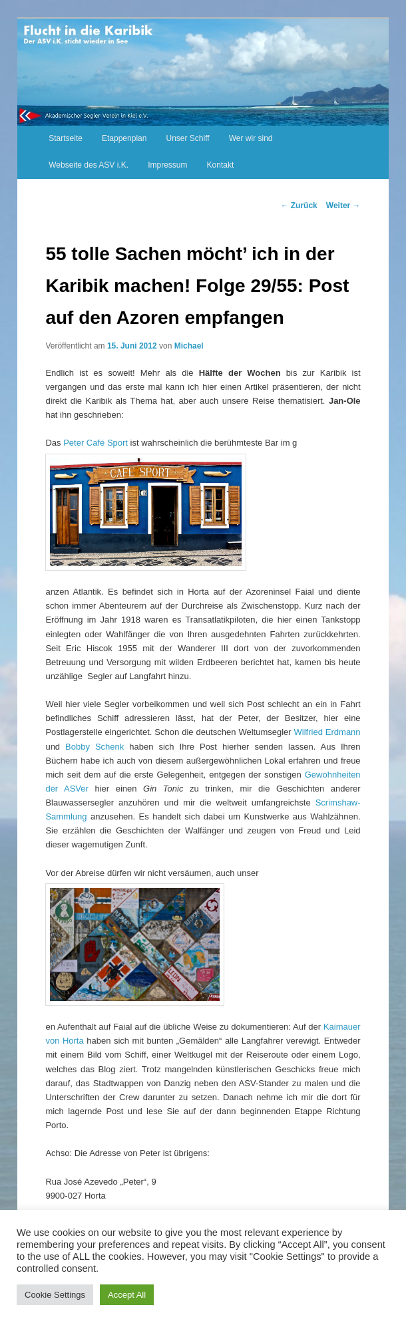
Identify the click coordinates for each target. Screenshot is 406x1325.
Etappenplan (124, 138)
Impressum (167, 165)
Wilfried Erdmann (327, 732)
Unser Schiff (188, 138)
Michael (189, 346)
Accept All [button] (127, 1295)
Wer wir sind (251, 138)
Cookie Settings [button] (55, 1295)
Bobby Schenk (94, 747)
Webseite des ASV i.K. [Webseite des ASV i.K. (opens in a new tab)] (88, 165)
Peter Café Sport (95, 443)
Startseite (66, 138)
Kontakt (220, 165)
